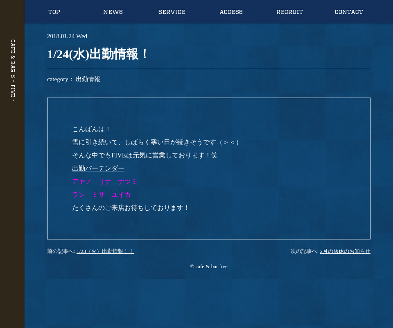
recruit (289, 11)
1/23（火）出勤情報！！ (105, 251)
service (171, 11)
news (113, 11)
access (231, 11)
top (54, 11)
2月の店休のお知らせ (345, 251)
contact (349, 11)
